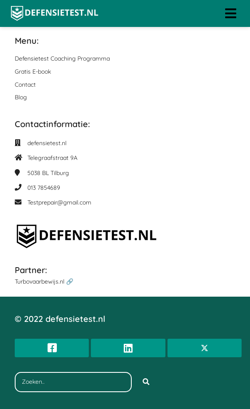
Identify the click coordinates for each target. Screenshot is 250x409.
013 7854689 (43, 187)
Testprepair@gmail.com (59, 202)
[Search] (146, 382)
